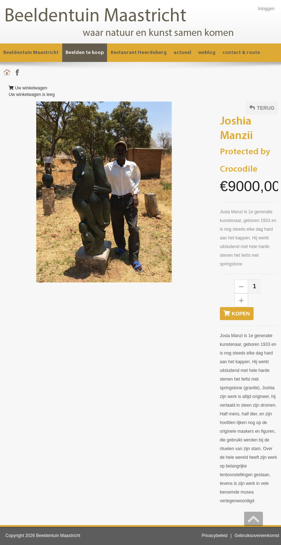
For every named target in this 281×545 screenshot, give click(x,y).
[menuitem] (138, 52)
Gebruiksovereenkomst (257, 535)
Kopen (236, 313)
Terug (261, 108)
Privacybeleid (214, 535)
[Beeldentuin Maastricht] (128, 21)
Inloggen (266, 8)
